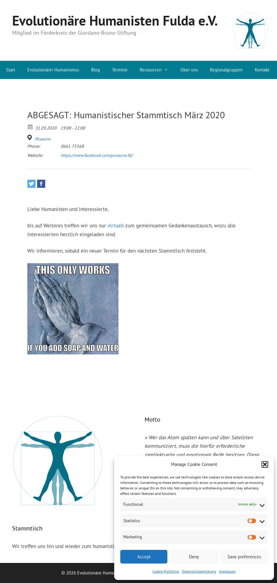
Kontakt (262, 70)
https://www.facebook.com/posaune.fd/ (97, 155)
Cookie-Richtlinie (165, 571)
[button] (265, 464)
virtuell (116, 225)
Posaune (42, 139)
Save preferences (244, 557)
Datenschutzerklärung (199, 571)
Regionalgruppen (226, 70)
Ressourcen (157, 70)
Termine (120, 70)
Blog (95, 70)
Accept (144, 557)
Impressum (227, 571)
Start (10, 70)
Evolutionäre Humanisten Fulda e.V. (115, 20)
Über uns (189, 70)
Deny (194, 557)
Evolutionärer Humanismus (53, 70)
